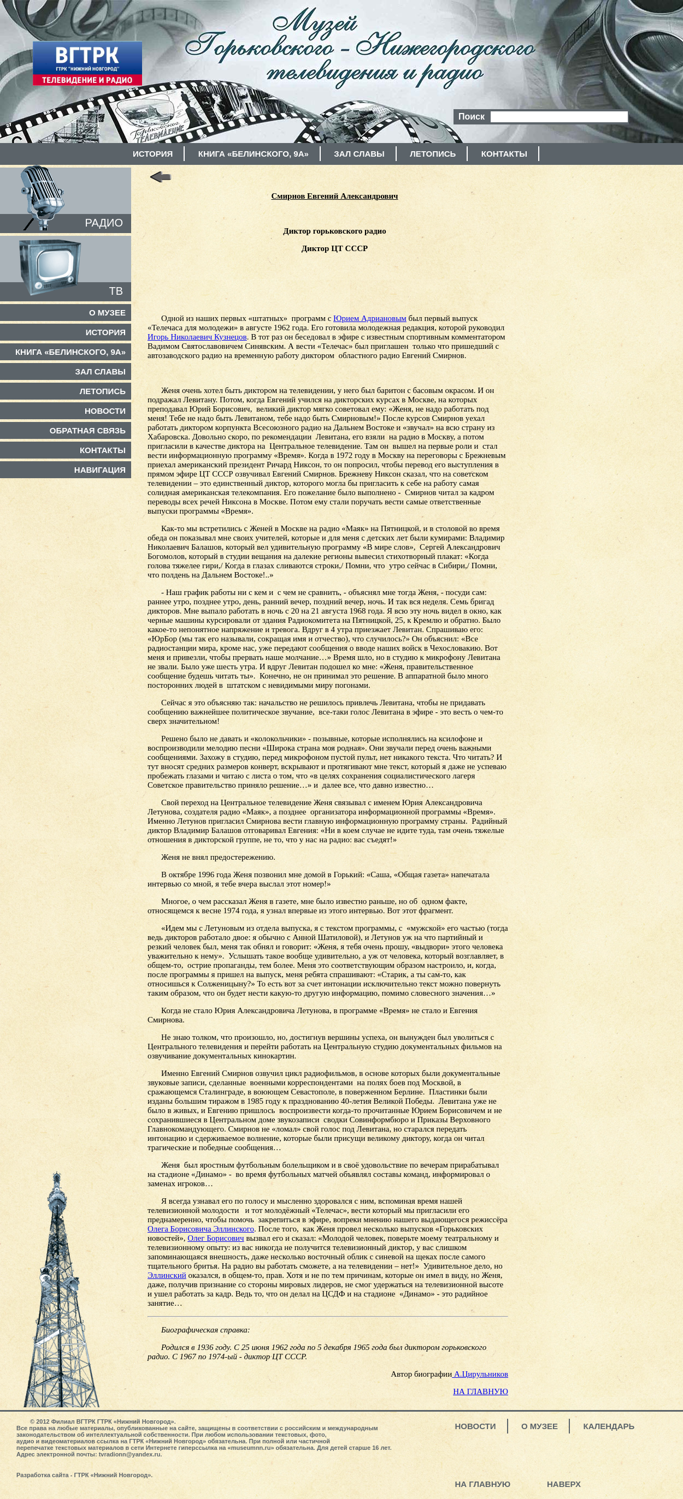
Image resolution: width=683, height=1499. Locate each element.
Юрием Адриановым (370, 318)
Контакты (504, 153)
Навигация (100, 469)
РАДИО (104, 223)
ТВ (116, 291)
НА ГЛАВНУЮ (480, 1391)
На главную (483, 1484)
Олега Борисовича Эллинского (201, 1228)
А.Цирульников (480, 1374)
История (153, 153)
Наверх (564, 1484)
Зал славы (359, 153)
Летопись (433, 153)
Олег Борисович (215, 1238)
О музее (107, 312)
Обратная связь (88, 430)
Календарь (609, 1426)
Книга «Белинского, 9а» (253, 153)
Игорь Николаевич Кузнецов (197, 336)
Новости (105, 410)
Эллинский (167, 1275)
